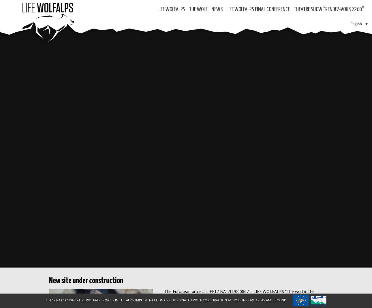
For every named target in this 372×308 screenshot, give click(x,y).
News (217, 9)
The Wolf (198, 9)
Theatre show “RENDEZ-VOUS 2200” (329, 9)
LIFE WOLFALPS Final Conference (258, 9)
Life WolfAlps (171, 9)
